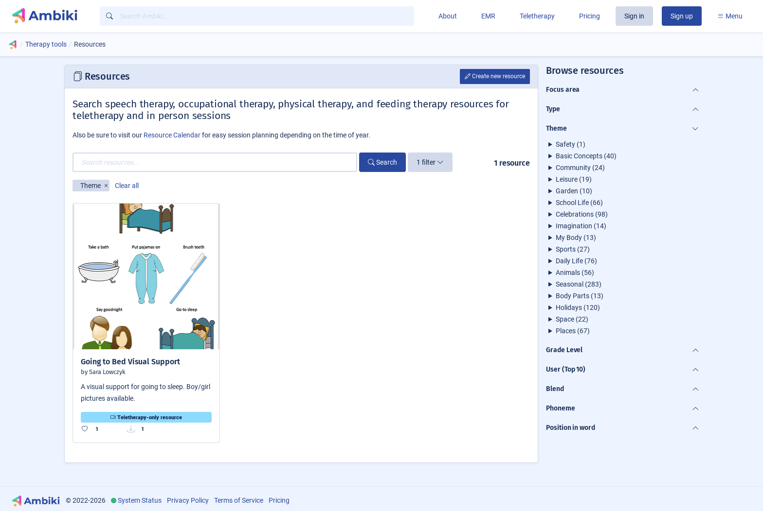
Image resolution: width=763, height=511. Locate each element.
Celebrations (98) (582, 214)
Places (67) (573, 331)
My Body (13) (576, 237)
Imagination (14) (581, 226)
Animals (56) (575, 272)
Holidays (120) (578, 307)
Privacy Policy (188, 500)
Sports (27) (573, 249)
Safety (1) (570, 144)
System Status (140, 500)
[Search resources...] (215, 162)
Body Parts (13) (579, 296)
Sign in (634, 16)
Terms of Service (238, 500)
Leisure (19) (574, 179)
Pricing (589, 16)
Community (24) (580, 167)
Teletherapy (537, 16)
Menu (730, 16)
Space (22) (572, 319)
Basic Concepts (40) (586, 156)
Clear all (127, 185)
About (447, 16)
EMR (488, 16)
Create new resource (495, 76)
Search (382, 162)
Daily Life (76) (576, 261)
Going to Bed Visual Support (130, 361)
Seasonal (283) (578, 284)
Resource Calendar (172, 135)
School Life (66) (579, 202)
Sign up (682, 16)
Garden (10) (574, 191)
